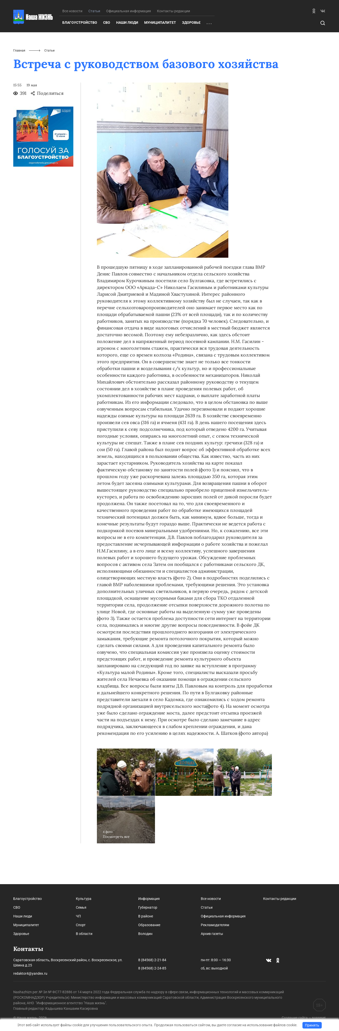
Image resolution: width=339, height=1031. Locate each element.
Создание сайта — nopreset (304, 1018)
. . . (209, 47)
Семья (81, 907)
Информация (149, 899)
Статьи (207, 907)
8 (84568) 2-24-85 (152, 968)
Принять (312, 1025)
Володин (145, 934)
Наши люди (127, 47)
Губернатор (147, 907)
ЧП (78, 916)
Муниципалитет (160, 47)
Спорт (81, 925)
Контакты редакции (173, 36)
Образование (149, 925)
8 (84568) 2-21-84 (152, 960)
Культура (83, 899)
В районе (145, 916)
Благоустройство (79, 47)
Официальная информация (128, 36)
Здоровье (191, 47)
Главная (19, 75)
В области (84, 934)
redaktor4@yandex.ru (30, 973)
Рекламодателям (215, 925)
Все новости (72, 36)
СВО (106, 47)
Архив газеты (212, 934)
